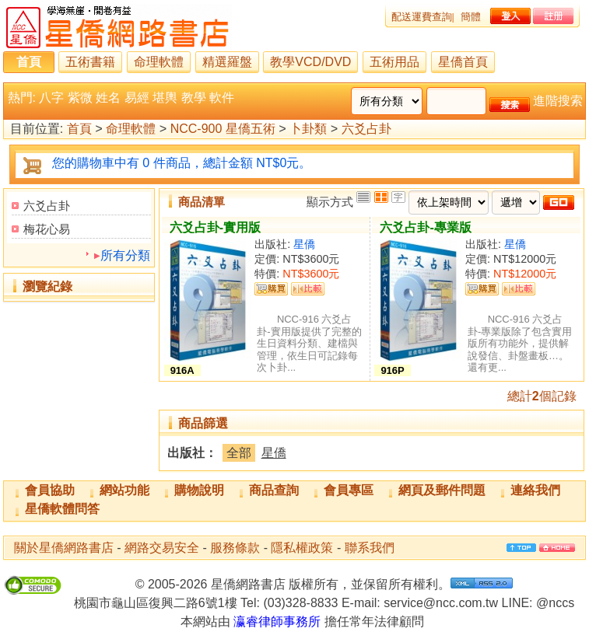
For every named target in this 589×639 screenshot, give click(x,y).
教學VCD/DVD (310, 61)
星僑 (304, 244)
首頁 (28, 61)
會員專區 (348, 490)
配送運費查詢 (421, 17)
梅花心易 (46, 229)
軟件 (221, 97)
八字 (51, 97)
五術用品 (394, 61)
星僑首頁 (463, 61)
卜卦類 (308, 129)
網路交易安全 (161, 547)
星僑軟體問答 (62, 508)
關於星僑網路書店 (64, 547)
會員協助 (50, 490)
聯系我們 (369, 547)
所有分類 (125, 255)
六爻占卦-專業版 (425, 227)
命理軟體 (159, 61)
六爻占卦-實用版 (215, 227)
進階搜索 (558, 100)
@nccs (555, 602)
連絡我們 (535, 490)
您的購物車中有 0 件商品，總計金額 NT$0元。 (181, 162)
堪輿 (165, 97)
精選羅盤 (227, 61)
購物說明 (199, 490)
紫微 (80, 97)
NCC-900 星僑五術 (222, 129)
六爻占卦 (366, 129)
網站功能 (124, 490)
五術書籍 (90, 61)
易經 (136, 97)
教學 (193, 97)
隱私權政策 (302, 547)
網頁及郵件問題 (442, 490)
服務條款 (235, 547)
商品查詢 (274, 490)
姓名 (108, 97)
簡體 (471, 17)
